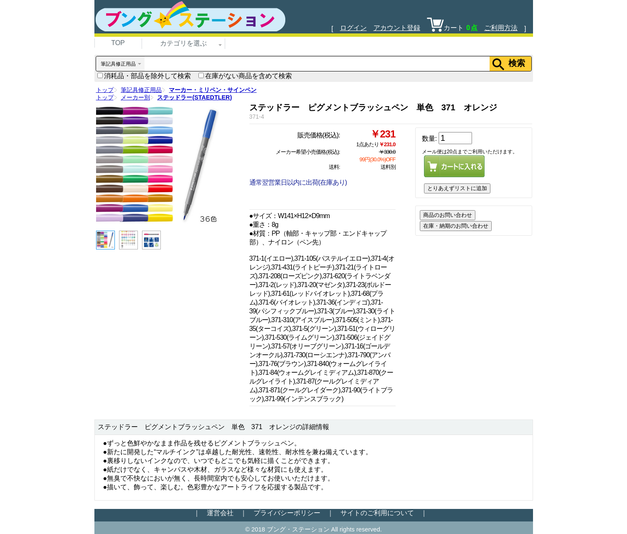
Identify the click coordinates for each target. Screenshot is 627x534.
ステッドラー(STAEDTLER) (194, 97)
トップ (105, 89)
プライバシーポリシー (287, 512)
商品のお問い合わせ (447, 215)
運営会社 (220, 512)
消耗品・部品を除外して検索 (144, 75)
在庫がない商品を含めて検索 (245, 75)
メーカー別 (135, 97)
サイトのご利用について (377, 512)
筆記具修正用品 (141, 89)
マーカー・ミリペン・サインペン (212, 89)
